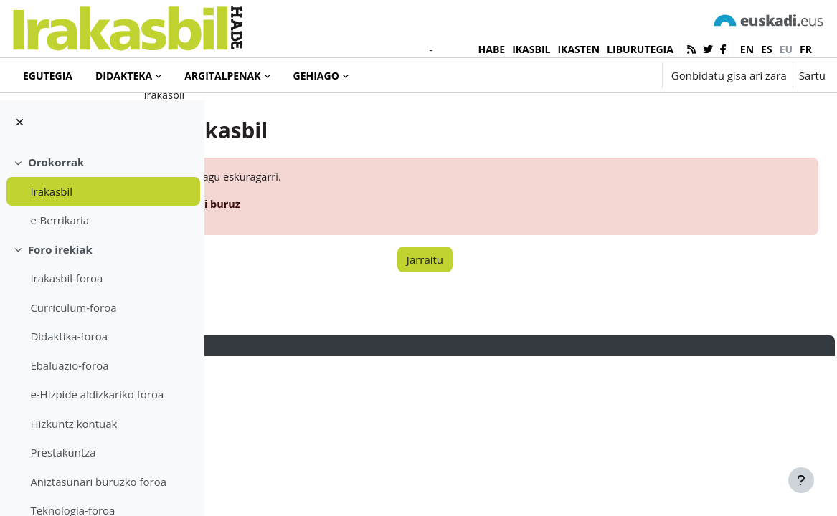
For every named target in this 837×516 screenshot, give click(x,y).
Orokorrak (56, 162)
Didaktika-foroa (69, 336)
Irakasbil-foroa (66, 278)
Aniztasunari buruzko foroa (98, 481)
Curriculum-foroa (73, 307)
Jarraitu (509, 314)
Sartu (812, 75)
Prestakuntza (62, 452)
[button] (606, 75)
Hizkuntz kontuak (73, 423)
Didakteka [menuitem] (123, 75)
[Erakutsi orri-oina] (801, 480)
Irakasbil (51, 191)
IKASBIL (531, 49)
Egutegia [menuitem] (47, 75)
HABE (492, 49)
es (766, 49)
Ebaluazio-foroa (69, 365)
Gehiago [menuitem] (316, 75)
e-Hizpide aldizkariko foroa (97, 394)
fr (806, 49)
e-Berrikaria (59, 220)
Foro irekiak (60, 249)
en (747, 49)
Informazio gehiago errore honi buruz (347, 259)
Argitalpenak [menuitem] (222, 75)
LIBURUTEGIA (640, 49)
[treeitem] (101, 191)
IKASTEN (578, 49)
